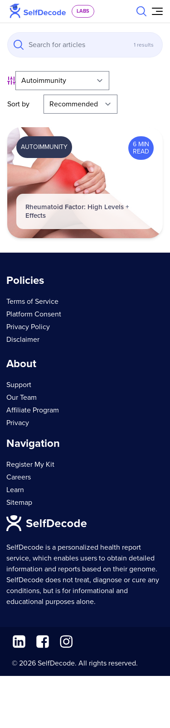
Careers (18, 477)
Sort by (18, 104)
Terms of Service (32, 301)
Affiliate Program (32, 410)
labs (83, 11)
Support (18, 384)
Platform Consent (33, 314)
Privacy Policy (28, 326)
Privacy (17, 422)
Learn (15, 489)
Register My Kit (30, 464)
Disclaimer (22, 339)
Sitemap (19, 502)
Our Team (21, 397)
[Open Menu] (157, 11)
